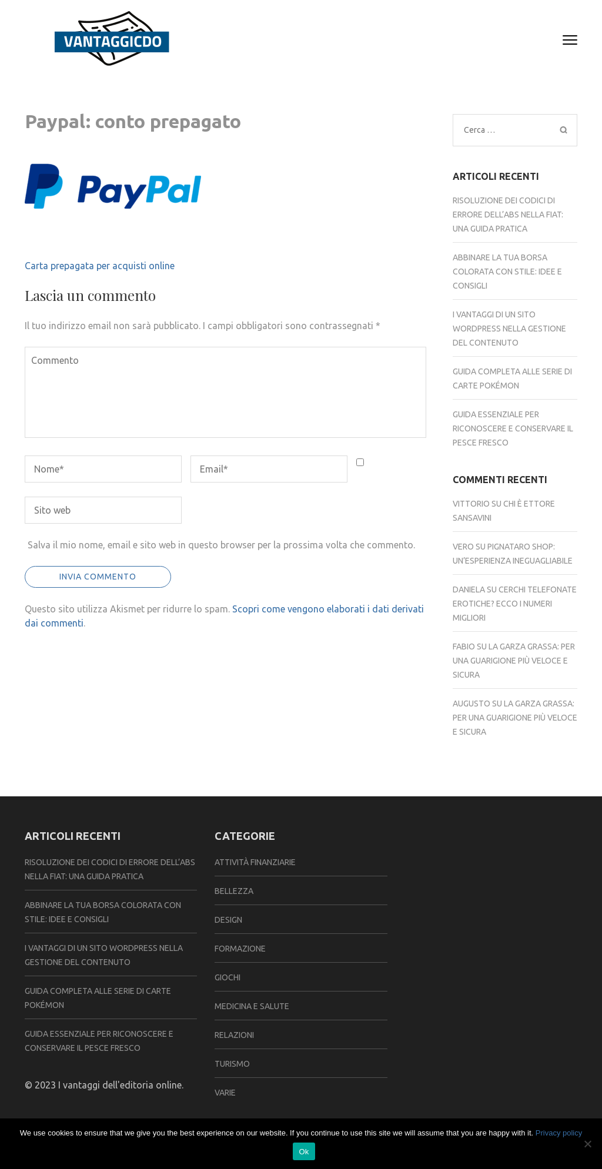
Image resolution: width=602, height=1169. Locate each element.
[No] (587, 1144)
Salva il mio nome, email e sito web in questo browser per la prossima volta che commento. (221, 545)
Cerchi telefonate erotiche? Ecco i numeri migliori (515, 603)
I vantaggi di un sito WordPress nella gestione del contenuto (509, 328)
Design (228, 920)
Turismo (232, 1063)
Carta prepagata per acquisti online (100, 265)
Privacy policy (559, 1132)
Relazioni (234, 1035)
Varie (225, 1092)
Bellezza (234, 891)
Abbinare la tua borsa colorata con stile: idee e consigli (507, 271)
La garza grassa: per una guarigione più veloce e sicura (514, 660)
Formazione (240, 948)
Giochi (227, 977)
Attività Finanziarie (255, 862)
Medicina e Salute (252, 1006)
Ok (304, 1151)
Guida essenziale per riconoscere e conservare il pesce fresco (513, 428)
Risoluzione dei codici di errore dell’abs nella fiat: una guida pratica (508, 214)
